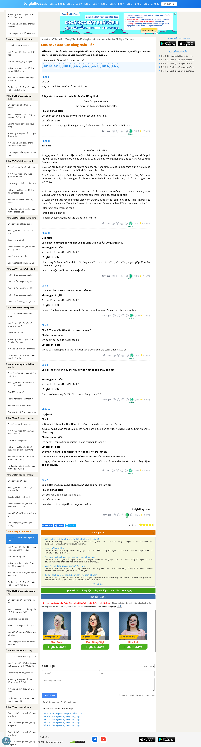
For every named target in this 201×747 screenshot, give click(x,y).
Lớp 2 (138, 3)
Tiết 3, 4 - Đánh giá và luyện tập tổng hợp (61, 722)
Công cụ (155, 3)
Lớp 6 (104, 3)
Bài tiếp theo (122, 532)
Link (119, 606)
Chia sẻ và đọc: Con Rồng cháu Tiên (67, 45)
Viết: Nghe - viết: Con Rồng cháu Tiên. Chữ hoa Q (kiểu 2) (71, 539)
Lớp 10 (70, 3)
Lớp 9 (79, 3)
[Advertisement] (178, 113)
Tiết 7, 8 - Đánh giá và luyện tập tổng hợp (61, 716)
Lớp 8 (87, 3)
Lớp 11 (62, 3)
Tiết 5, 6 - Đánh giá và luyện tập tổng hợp (61, 719)
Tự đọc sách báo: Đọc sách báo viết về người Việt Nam (70, 574)
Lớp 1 (147, 3)
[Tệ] (117, 131)
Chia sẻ (59, 525)
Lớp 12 (53, 3)
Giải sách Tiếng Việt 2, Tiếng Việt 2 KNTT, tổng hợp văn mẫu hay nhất (77, 39)
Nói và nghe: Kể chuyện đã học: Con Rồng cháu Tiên (69, 557)
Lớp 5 (113, 3)
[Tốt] (126, 131)
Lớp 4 (121, 3)
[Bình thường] (122, 131)
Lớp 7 (96, 3)
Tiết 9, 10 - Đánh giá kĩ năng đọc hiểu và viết (62, 713)
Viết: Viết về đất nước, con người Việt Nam (64, 566)
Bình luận (47, 526)
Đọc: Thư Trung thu (54, 548)
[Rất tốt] (130, 131)
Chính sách (44, 737)
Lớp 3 (130, 3)
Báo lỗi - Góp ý (98, 596)
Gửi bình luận (49, 695)
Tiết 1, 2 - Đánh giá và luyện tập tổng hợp (61, 725)
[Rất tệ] (113, 131)
